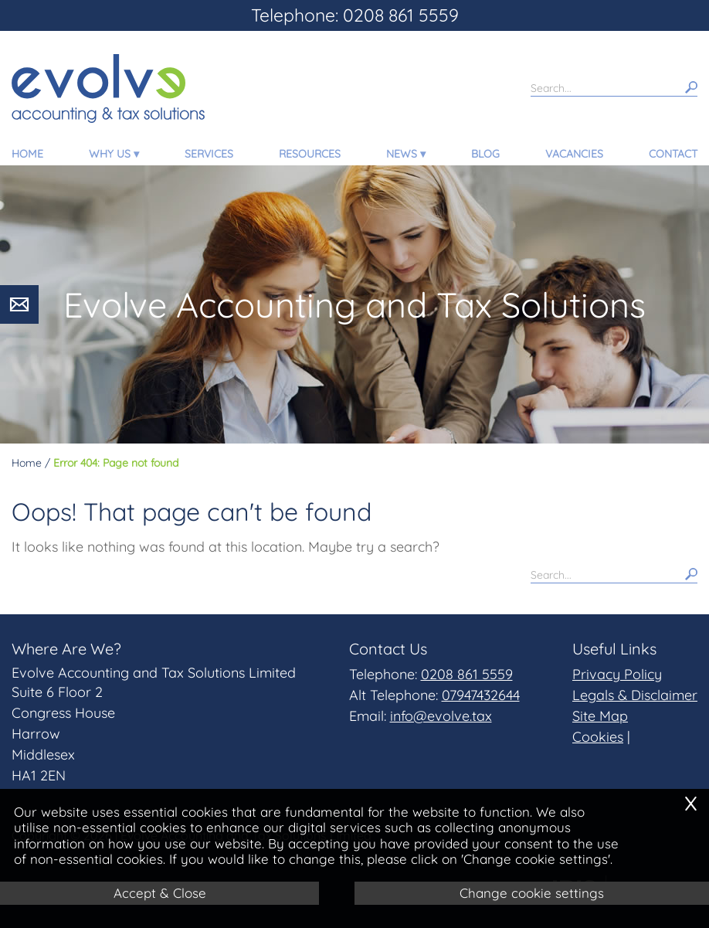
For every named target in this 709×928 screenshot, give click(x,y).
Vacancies (574, 154)
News (401, 154)
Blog (485, 154)
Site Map (600, 716)
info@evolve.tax (441, 716)
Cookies (597, 737)
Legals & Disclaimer (634, 695)
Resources (310, 154)
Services (209, 154)
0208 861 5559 (467, 674)
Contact (673, 154)
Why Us (110, 154)
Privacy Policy (617, 674)
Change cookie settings (532, 893)
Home (27, 154)
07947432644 (481, 695)
